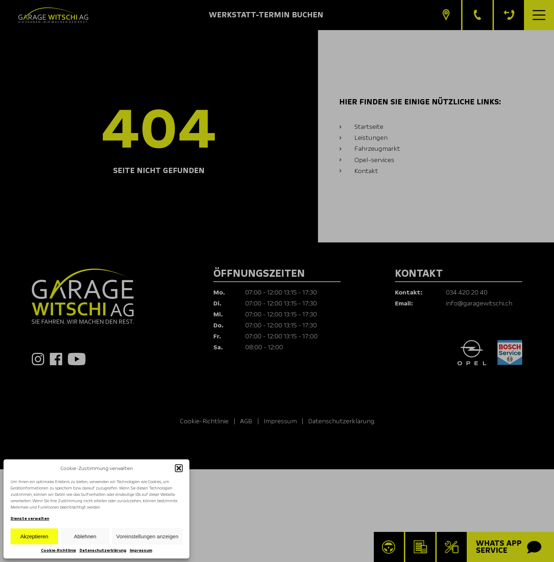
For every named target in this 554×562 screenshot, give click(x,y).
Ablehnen (85, 536)
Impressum (141, 550)
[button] (178, 468)
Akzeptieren (34, 536)
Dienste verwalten (30, 518)
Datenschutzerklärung (102, 550)
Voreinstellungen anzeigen (147, 536)
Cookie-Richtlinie (58, 550)
